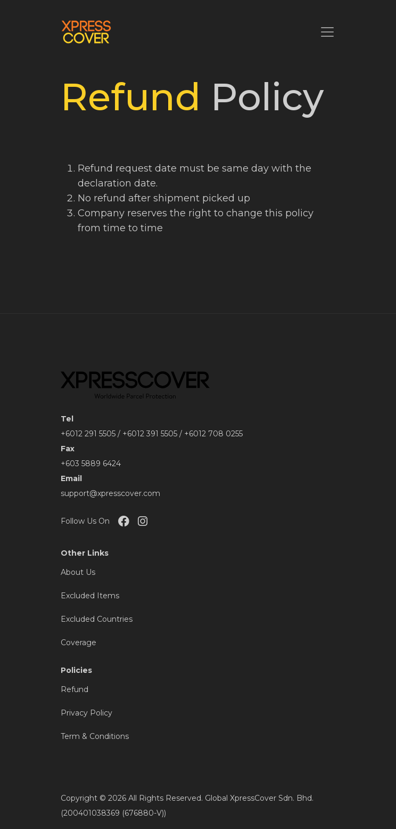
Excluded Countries (97, 619)
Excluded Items (90, 595)
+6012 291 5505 (88, 433)
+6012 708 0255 (213, 433)
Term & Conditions (95, 736)
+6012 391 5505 (149, 433)
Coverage (78, 642)
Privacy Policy (86, 713)
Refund (74, 689)
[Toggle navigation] (327, 32)
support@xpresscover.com (110, 493)
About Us (78, 572)
